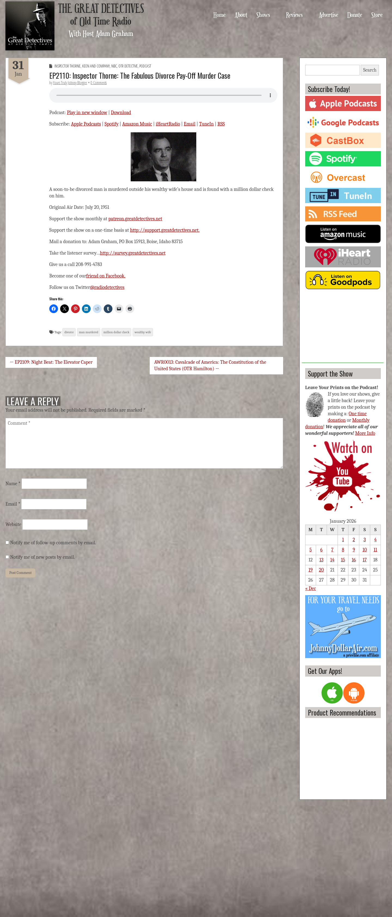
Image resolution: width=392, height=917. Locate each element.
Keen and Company (96, 66)
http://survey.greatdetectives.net (133, 253)
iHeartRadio (168, 124)
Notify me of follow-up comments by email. (53, 543)
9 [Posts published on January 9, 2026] (354, 550)
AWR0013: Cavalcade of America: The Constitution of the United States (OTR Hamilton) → (210, 365)
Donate (354, 14)
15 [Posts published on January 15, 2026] (343, 560)
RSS (221, 124)
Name (12, 484)
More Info (365, 433)
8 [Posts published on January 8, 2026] (343, 550)
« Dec (310, 588)
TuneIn (206, 124)
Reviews (294, 14)
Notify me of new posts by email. (42, 557)
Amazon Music (137, 124)
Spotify (111, 124)
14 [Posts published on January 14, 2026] (332, 560)
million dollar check (116, 332)
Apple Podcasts (86, 124)
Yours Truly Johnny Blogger (70, 82)
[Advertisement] (343, 329)
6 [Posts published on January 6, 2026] (321, 550)
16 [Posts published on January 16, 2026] (354, 560)
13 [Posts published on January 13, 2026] (321, 560)
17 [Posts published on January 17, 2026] (365, 560)
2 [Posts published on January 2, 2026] (354, 540)
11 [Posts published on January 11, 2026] (375, 550)
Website (13, 524)
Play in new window (87, 112)
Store (376, 14)
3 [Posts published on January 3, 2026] (364, 540)
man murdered (88, 332)
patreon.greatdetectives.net (135, 219)
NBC (114, 66)
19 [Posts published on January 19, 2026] (310, 570)
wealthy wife (142, 332)
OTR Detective (128, 66)
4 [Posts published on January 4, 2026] (375, 540)
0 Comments (99, 82)
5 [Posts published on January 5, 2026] (311, 550)
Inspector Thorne (67, 66)
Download (121, 112)
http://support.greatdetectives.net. (165, 230)
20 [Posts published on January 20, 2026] (321, 570)
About (241, 14)
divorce (69, 332)
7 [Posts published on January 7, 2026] (332, 550)
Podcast (145, 66)
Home (219, 14)
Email (189, 124)
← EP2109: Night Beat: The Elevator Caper (51, 362)
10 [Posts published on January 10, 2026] (365, 550)
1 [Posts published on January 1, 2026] (343, 540)
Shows (263, 14)
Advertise (328, 14)
